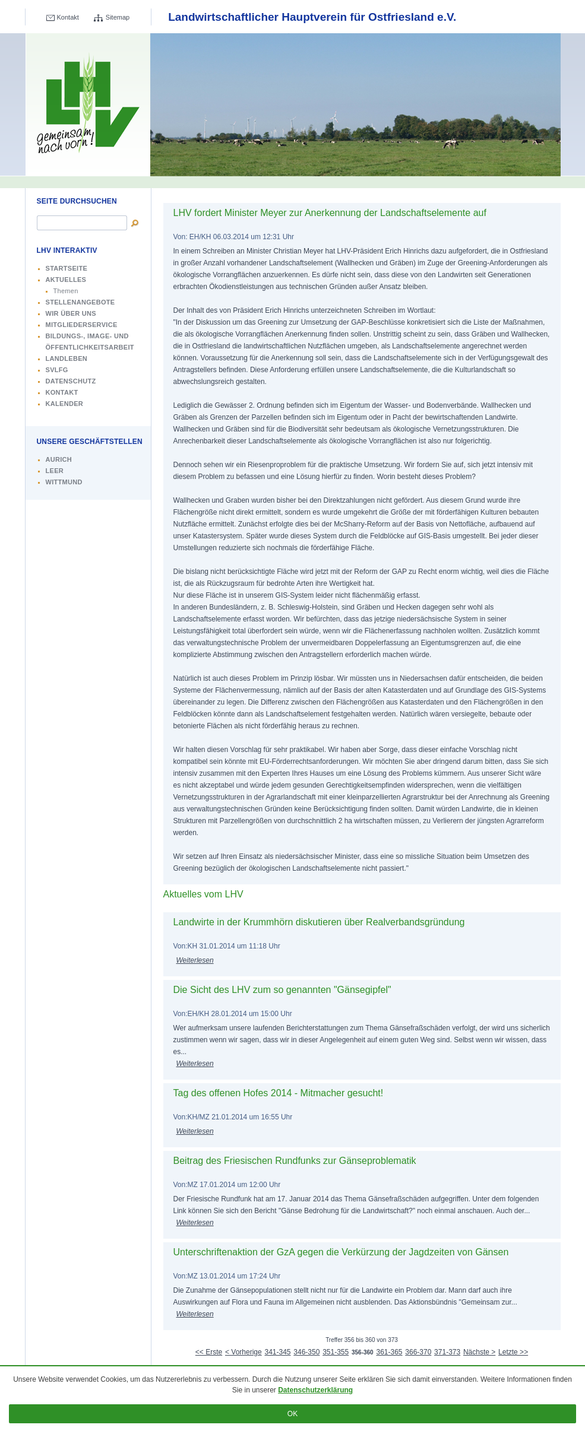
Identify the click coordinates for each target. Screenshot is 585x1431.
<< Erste (208, 1352)
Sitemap (117, 17)
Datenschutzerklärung (315, 1390)
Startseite (67, 268)
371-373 (447, 1352)
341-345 (277, 1352)
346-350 (306, 1352)
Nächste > (479, 1352)
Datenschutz (71, 381)
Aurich (59, 459)
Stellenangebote (80, 302)
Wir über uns (71, 313)
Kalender (65, 403)
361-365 (389, 1352)
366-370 (418, 1352)
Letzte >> (513, 1352)
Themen (65, 290)
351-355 (335, 1352)
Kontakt (68, 17)
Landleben (67, 358)
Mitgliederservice (82, 324)
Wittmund (64, 482)
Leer (55, 470)
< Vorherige (243, 1352)
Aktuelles (66, 279)
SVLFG (57, 369)
